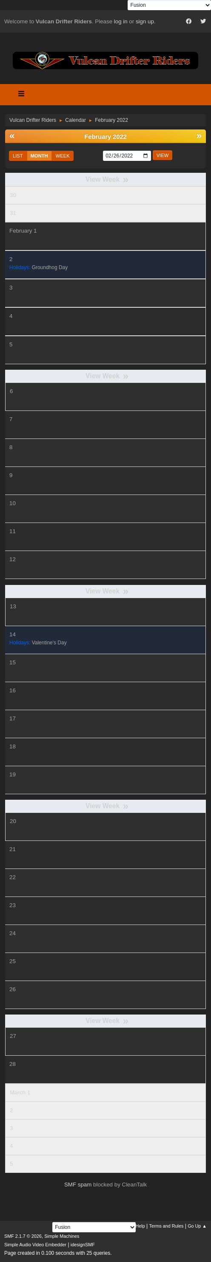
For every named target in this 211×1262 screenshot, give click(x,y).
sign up (145, 21)
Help (140, 1225)
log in (121, 21)
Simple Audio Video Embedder (35, 1244)
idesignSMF (83, 1244)
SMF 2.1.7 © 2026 (23, 1236)
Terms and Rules (166, 1225)
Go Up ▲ (197, 1225)
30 (13, 195)
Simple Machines (61, 1236)
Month (39, 155)
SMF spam (77, 1184)
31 (13, 213)
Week (63, 155)
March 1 (20, 1092)
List (18, 155)
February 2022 (105, 136)
